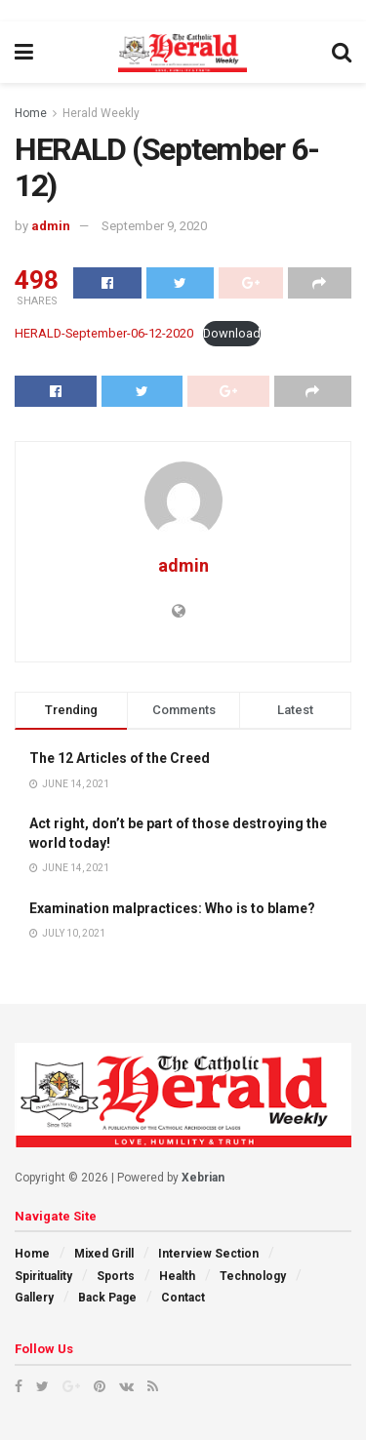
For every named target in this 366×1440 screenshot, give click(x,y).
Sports (116, 1276)
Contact (183, 1297)
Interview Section (208, 1253)
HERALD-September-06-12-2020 (104, 333)
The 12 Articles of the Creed (119, 758)
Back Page (107, 1297)
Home (31, 113)
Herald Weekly (101, 113)
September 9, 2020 (154, 226)
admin (50, 226)
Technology (253, 1276)
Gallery (34, 1297)
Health (177, 1276)
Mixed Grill (104, 1253)
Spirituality (43, 1276)
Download (232, 333)
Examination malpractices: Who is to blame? (172, 908)
